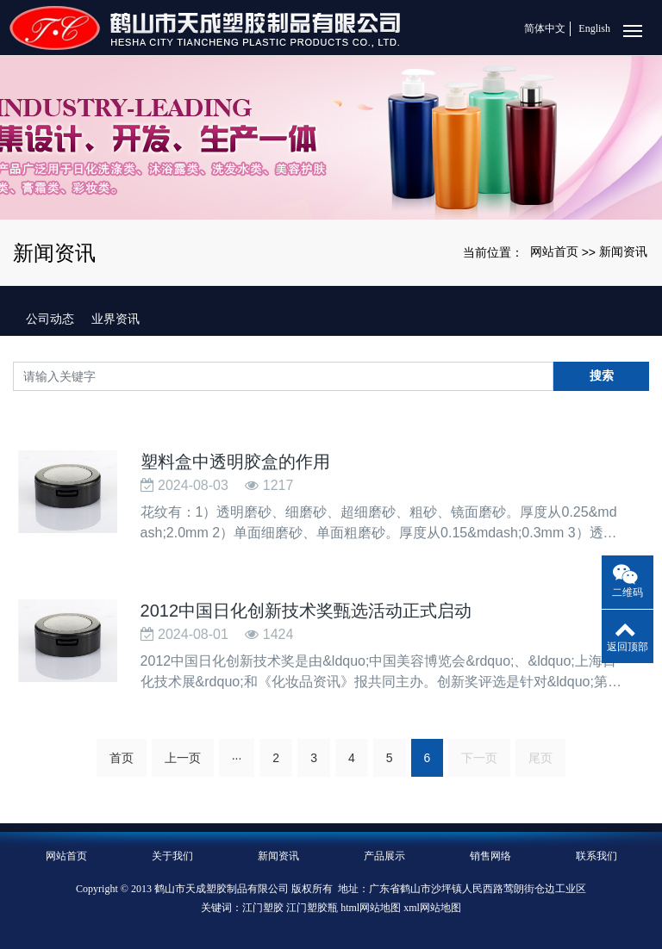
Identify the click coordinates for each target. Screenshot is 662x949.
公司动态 (50, 319)
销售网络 (490, 856)
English (594, 28)
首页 (121, 758)
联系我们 (596, 856)
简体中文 (544, 28)
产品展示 (384, 856)
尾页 (540, 758)
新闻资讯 (623, 251)
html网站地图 (370, 908)
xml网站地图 (432, 908)
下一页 (479, 758)
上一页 (183, 758)
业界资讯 (115, 319)
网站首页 (554, 251)
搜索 (602, 375)
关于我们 (172, 856)
